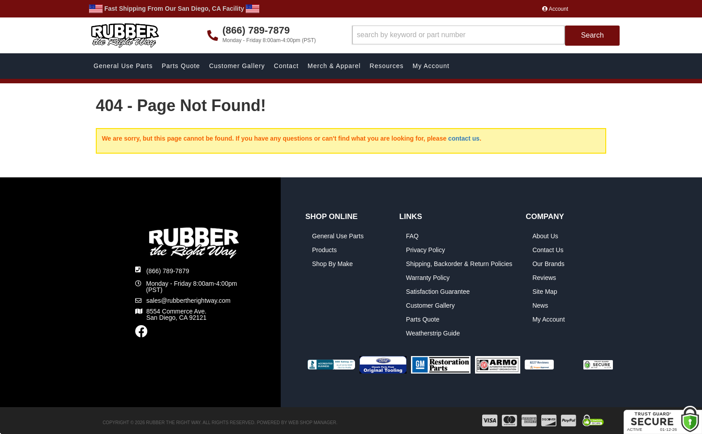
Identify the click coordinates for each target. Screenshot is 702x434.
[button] (486, 36)
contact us (463, 138)
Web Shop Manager (312, 422)
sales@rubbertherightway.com (188, 300)
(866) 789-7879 (167, 271)
